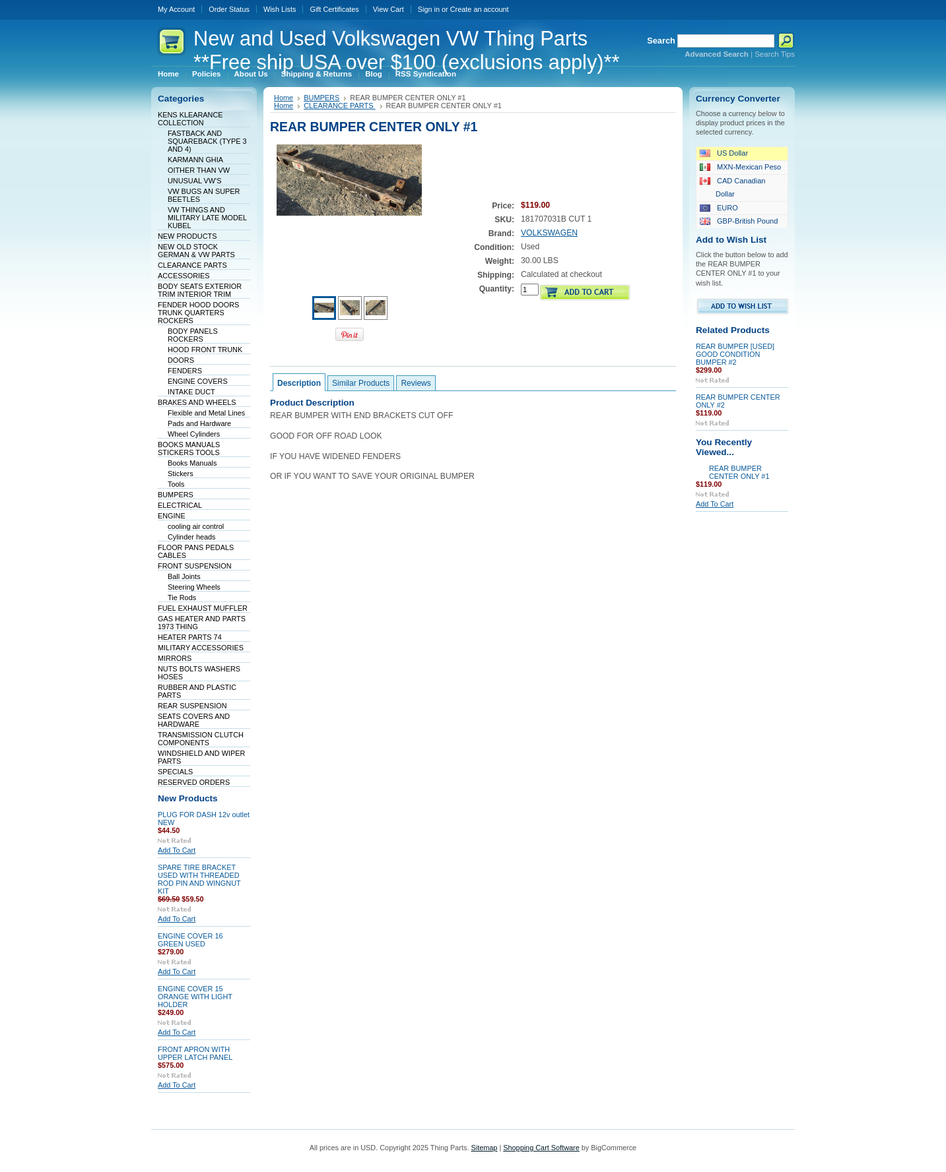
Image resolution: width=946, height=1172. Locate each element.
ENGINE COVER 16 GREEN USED (190, 940)
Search (661, 41)
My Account (176, 9)
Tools (176, 484)
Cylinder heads (192, 537)
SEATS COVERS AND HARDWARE (194, 720)
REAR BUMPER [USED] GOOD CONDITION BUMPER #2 (735, 354)
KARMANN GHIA (195, 160)
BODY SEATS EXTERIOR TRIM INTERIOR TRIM (200, 290)
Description (299, 383)
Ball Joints (184, 576)
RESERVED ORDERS (194, 782)
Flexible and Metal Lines (206, 413)
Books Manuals (192, 463)
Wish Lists (279, 9)
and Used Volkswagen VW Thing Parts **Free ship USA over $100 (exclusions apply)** (406, 50)
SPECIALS (175, 772)
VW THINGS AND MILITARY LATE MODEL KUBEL (207, 218)
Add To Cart (176, 850)
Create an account (479, 9)
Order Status (229, 9)
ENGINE (172, 516)
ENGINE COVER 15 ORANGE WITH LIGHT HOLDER (195, 996)
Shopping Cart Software (541, 1148)
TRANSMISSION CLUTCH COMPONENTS (201, 739)
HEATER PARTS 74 (190, 637)
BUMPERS (175, 495)
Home (283, 98)
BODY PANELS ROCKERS (193, 335)
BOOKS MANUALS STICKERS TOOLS (189, 448)
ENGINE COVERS (198, 381)
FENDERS (185, 371)
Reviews (415, 383)
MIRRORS (174, 658)
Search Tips (775, 54)
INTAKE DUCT (191, 392)
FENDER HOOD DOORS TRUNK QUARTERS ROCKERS (198, 312)
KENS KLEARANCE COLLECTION (190, 119)
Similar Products (360, 383)
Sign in (429, 9)
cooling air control (196, 526)
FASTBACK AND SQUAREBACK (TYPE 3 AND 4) (207, 141)
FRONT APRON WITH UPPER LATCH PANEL (195, 1053)
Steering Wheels (194, 587)
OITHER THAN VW (199, 170)
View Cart (388, 9)
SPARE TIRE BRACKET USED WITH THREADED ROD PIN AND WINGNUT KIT (199, 879)
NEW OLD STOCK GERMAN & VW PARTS (196, 251)
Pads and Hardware (199, 423)
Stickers (180, 474)
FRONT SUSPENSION (195, 566)
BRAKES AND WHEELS (197, 402)
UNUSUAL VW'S (194, 181)
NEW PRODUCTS (187, 236)
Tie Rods (182, 597)
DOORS (181, 360)
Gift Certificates (334, 9)
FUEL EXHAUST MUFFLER (203, 608)
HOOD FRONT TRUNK (205, 350)
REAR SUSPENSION (192, 706)
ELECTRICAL (180, 505)
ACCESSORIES (184, 276)
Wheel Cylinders (194, 434)
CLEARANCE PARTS (192, 265)
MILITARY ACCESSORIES (201, 648)
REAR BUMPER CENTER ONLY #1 (739, 472)
